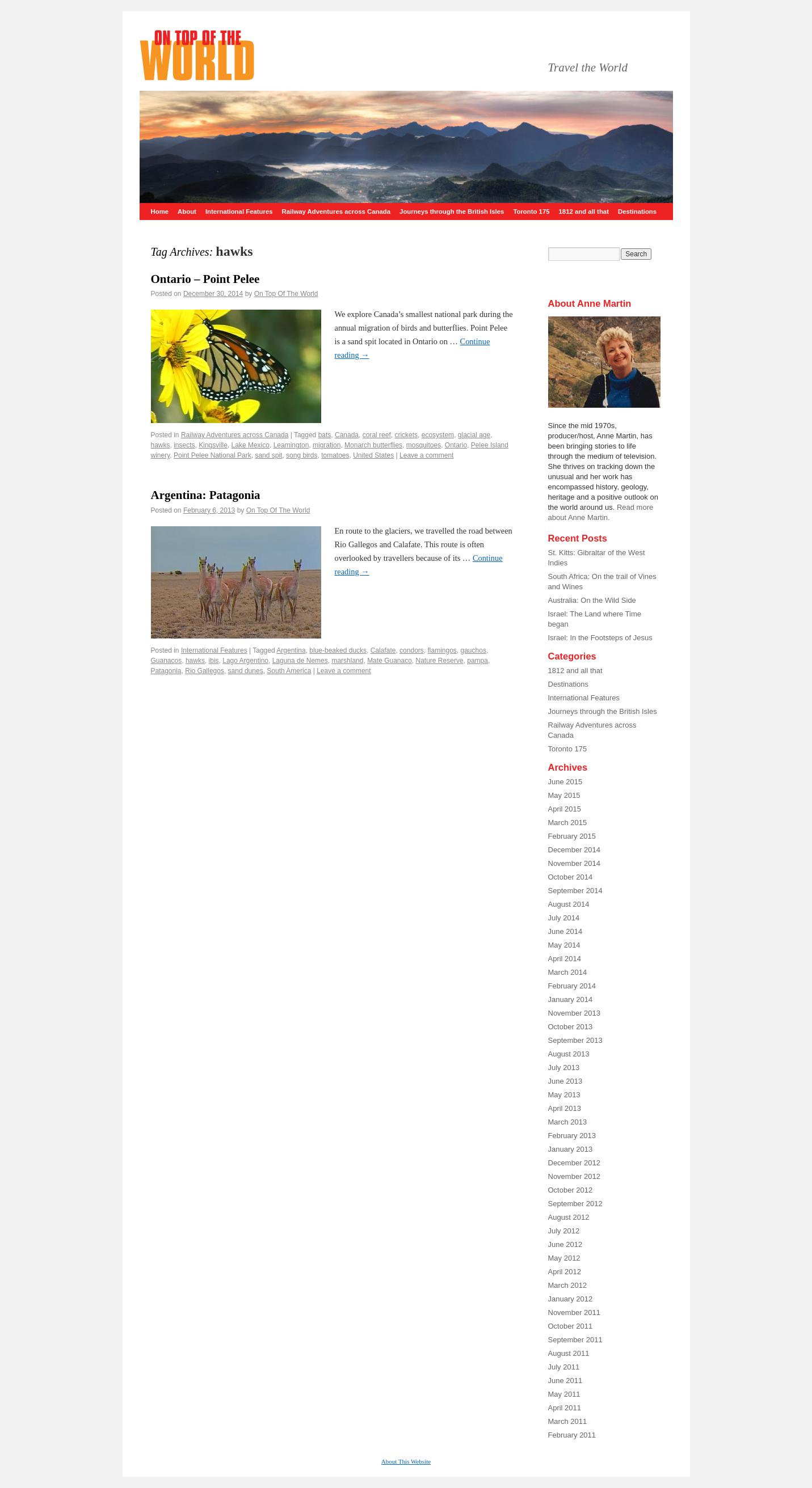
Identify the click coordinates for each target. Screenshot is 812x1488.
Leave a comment (426, 455)
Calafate (383, 650)
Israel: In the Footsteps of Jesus (600, 637)
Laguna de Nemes (300, 661)
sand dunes (245, 671)
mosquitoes (423, 445)
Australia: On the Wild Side (592, 600)
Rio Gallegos (204, 671)
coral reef (377, 435)
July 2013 (564, 1067)
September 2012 (575, 1203)
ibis (214, 661)
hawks (160, 445)
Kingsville (213, 445)
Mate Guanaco (389, 661)
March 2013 (567, 1122)
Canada (347, 435)
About (187, 211)
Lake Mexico (251, 445)
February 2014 (572, 986)
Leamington (291, 445)
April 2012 (565, 1271)
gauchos (473, 650)
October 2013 (570, 1026)
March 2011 (567, 1421)
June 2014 (565, 931)
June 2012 (565, 1244)
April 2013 (565, 1108)
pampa (477, 661)
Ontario (456, 445)
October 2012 (570, 1190)
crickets (406, 435)
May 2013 (564, 1094)
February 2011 (572, 1435)
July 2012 (564, 1231)
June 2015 (565, 781)
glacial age (474, 435)
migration (326, 445)
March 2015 (567, 822)
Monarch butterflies (373, 445)
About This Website (406, 1461)
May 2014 (564, 945)
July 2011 (564, 1367)
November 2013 (574, 1013)
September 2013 (575, 1040)
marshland (347, 661)
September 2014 (575, 890)
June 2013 (565, 1081)
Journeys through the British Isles (451, 211)
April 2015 (565, 809)
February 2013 (572, 1135)
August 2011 (569, 1353)
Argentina (290, 650)
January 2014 (570, 999)
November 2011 (574, 1312)
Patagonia (166, 671)
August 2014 (569, 904)
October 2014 (570, 877)
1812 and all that (584, 211)
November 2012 (574, 1176)
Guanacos (166, 661)
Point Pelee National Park (212, 455)
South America (289, 671)
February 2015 (572, 836)
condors (411, 650)
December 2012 (574, 1163)
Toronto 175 (531, 211)
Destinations (637, 211)
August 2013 (569, 1054)
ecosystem (438, 435)
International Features (239, 211)
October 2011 (570, 1326)
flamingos (441, 650)
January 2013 (570, 1149)
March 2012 (567, 1285)
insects (184, 445)
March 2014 (567, 972)
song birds (301, 455)
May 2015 (564, 795)
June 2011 (565, 1380)
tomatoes (335, 455)
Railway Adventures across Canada (336, 211)
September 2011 (575, 1339)
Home (160, 211)
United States (373, 455)
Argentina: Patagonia (205, 495)
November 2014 (574, 863)
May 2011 (564, 1394)
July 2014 (564, 918)
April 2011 (565, 1408)
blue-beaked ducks (338, 650)
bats (324, 435)
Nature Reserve (440, 661)
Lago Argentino (245, 661)
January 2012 (570, 1299)
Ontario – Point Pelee (205, 279)
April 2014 (565, 958)
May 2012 (564, 1258)
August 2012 (569, 1217)
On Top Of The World (286, 294)
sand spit (268, 455)
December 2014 (574, 850)
